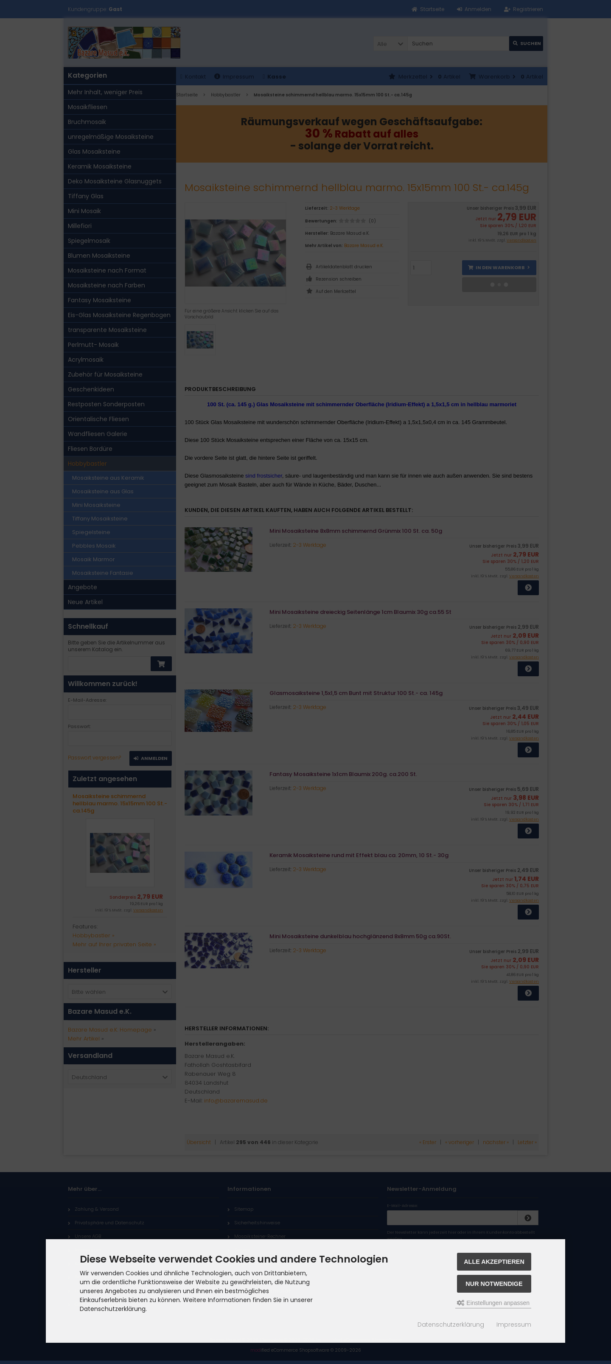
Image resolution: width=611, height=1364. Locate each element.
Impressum (513, 1324)
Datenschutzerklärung (451, 1324)
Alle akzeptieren (494, 1261)
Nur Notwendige (493, 1283)
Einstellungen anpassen (493, 1302)
